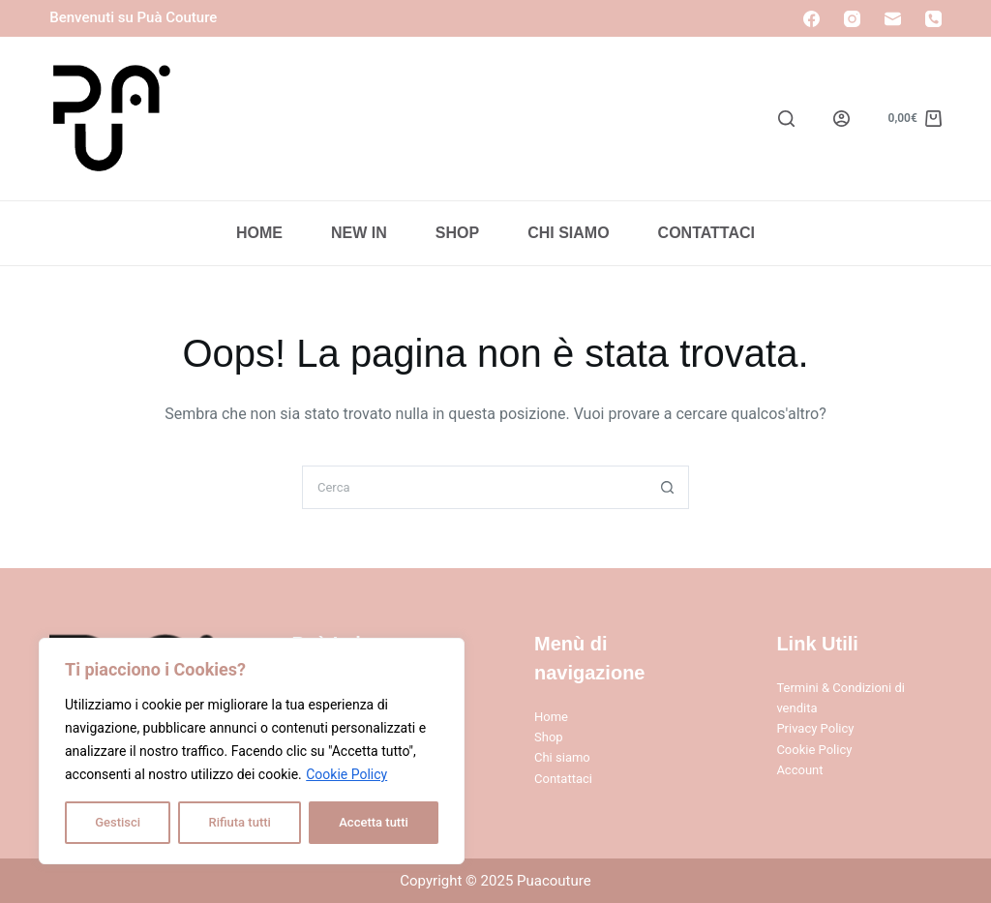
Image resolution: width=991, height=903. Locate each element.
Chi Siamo (568, 233)
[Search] (786, 118)
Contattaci (706, 233)
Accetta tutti (373, 822)
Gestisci (117, 822)
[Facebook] (811, 19)
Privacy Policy (815, 728)
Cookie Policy (346, 774)
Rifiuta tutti (239, 822)
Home (259, 233)
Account (799, 770)
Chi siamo (562, 757)
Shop (457, 233)
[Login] (841, 118)
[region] (252, 751)
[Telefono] (933, 19)
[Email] (893, 19)
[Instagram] (852, 19)
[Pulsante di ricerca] (667, 487)
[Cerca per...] (474, 487)
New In (359, 233)
